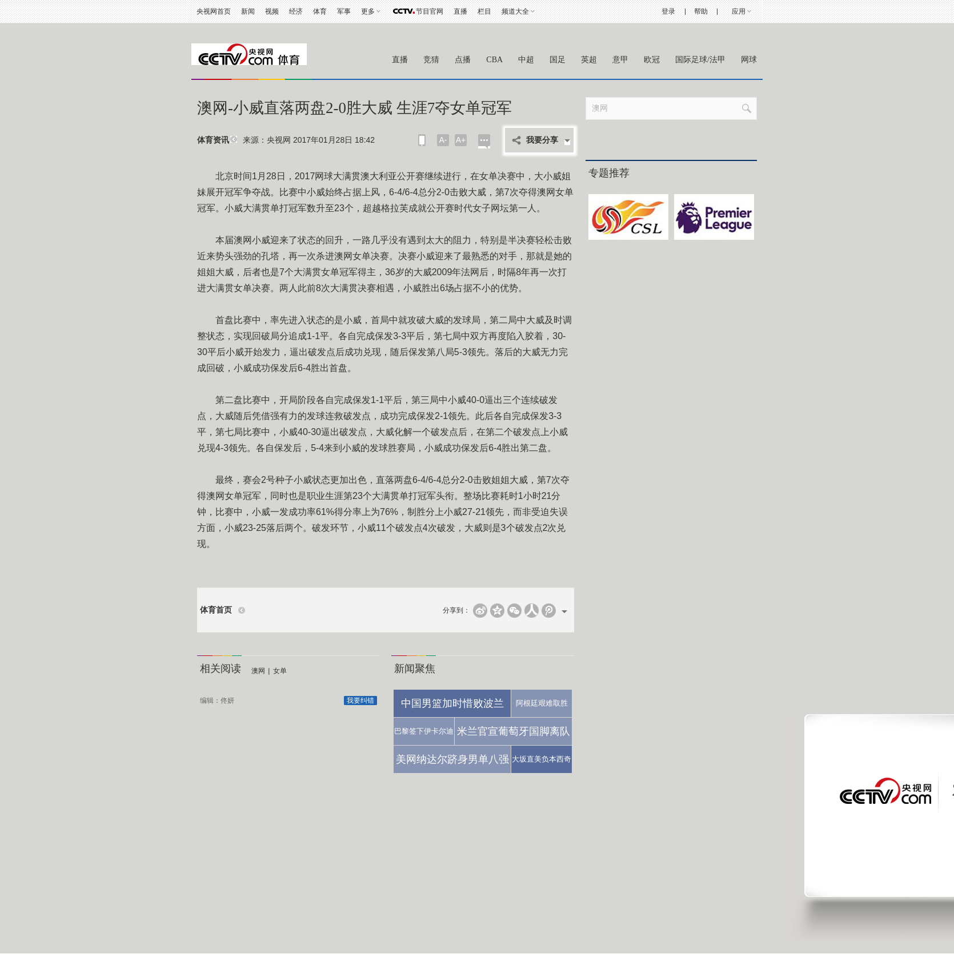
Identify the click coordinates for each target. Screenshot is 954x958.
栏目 (484, 11)
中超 (526, 59)
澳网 (258, 671)
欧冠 (652, 59)
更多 (368, 11)
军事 (344, 11)
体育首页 (216, 610)
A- (443, 139)
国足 (558, 59)
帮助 (701, 11)
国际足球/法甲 (700, 59)
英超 (589, 59)
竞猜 (431, 59)
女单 (280, 671)
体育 (320, 11)
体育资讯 (213, 140)
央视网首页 (214, 11)
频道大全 (515, 11)
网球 (749, 59)
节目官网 (429, 11)
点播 (463, 59)
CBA (494, 59)
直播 (460, 11)
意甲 (620, 59)
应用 (738, 11)
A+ (461, 139)
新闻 (248, 11)
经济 (296, 11)
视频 (272, 11)
